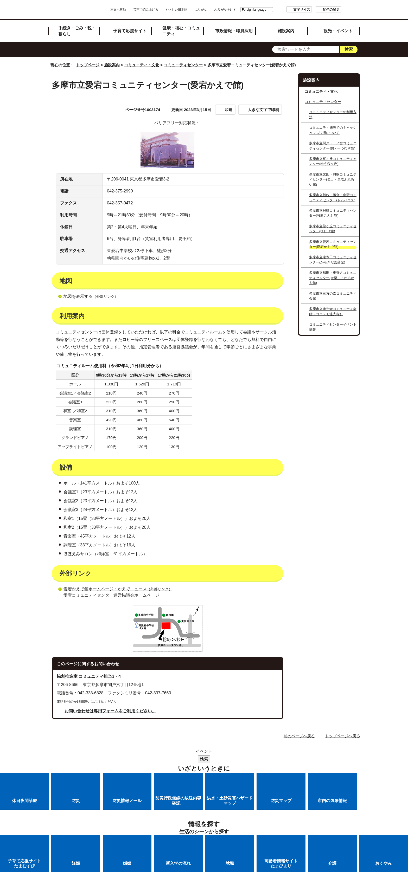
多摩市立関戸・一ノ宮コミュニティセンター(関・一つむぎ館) (332, 145)
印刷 (228, 109)
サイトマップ (134, 805)
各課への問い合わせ (219, 812)
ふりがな (215, 9)
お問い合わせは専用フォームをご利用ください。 (110, 763)
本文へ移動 (133, 9)
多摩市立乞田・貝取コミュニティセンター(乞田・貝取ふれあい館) (332, 179)
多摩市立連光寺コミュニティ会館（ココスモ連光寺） (332, 311)
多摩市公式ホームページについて (159, 812)
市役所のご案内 (199, 805)
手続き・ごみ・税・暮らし (77, 30)
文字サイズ (287, 9)
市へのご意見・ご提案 (269, 812)
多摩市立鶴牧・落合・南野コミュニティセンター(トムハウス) (332, 197)
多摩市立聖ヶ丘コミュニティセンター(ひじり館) (332, 228)
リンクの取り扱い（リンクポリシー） (259, 805)
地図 (66, 140)
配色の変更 (316, 9)
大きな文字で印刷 (263, 109)
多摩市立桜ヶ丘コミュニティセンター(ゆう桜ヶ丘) (332, 161)
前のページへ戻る (299, 788)
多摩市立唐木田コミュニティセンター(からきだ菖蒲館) (332, 259)
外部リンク (183, 150)
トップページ (87, 65)
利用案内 (181, 140)
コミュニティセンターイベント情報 (332, 326)
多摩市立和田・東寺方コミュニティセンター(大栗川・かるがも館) (332, 278)
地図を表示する (93, 349)
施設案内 (286, 30)
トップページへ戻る (342, 788)
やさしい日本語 (191, 9)
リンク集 (166, 805)
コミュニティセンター (183, 65)
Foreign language (239, 9)
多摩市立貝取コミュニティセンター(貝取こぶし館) (332, 213)
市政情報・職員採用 (234, 30)
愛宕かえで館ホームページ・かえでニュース (120, 641)
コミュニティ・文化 (141, 65)
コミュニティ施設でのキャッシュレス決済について (332, 130)
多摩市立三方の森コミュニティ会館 (332, 296)
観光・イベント (338, 30)
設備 (66, 150)
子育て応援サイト (129, 30)
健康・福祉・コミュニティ (181, 30)
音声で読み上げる (160, 9)
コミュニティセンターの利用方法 (332, 114)
